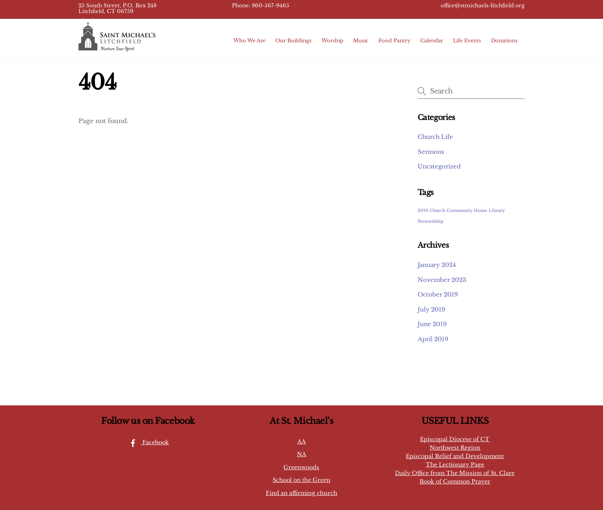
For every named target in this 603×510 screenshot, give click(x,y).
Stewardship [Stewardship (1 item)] (430, 221)
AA (301, 441)
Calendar (431, 40)
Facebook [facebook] (147, 442)
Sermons (431, 151)
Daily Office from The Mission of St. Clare (455, 473)
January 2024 (437, 264)
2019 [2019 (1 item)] (423, 210)
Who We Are (249, 40)
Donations (504, 40)
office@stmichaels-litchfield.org (483, 5)
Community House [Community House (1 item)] (467, 210)
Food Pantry (394, 40)
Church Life (435, 136)
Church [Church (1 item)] (437, 210)
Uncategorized (439, 166)
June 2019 (432, 324)
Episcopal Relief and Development (455, 456)
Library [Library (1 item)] (497, 210)
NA (301, 454)
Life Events (467, 40)
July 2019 (431, 309)
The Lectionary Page (455, 464)
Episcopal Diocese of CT (455, 439)
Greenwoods (301, 467)
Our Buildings (293, 40)
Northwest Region (455, 447)
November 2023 (442, 279)
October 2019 (438, 294)
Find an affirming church (301, 493)
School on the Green (301, 480)
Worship (332, 40)
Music (360, 40)
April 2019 (433, 339)
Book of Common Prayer (455, 481)
